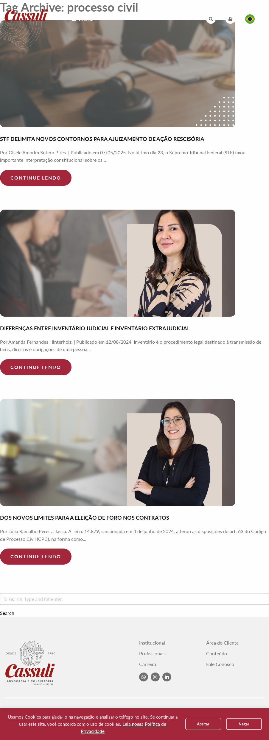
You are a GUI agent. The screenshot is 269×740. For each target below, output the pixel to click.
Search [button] (7, 613)
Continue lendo (35, 177)
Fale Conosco (220, 664)
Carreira (147, 664)
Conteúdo (216, 653)
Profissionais (152, 653)
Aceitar (203, 724)
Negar (244, 724)
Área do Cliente (222, 642)
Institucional (152, 642)
